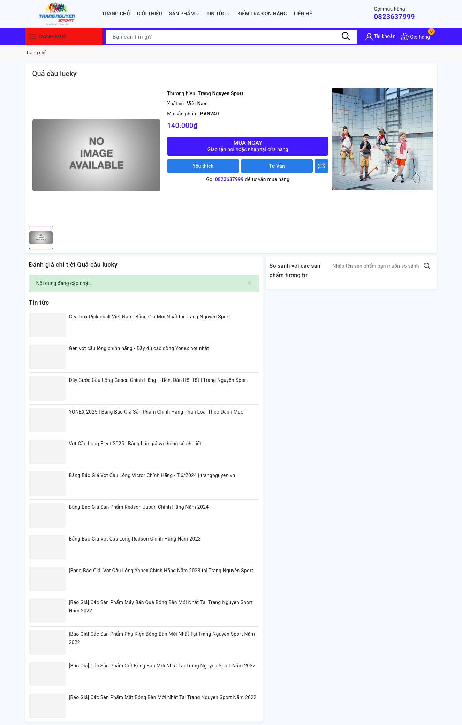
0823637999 (394, 13)
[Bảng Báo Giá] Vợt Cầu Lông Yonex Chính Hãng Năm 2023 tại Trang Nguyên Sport (161, 570)
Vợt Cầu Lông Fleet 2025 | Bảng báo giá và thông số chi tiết (135, 443)
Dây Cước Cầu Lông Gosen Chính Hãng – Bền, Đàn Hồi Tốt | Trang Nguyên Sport (158, 380)
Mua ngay (247, 145)
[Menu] (32, 37)
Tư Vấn (277, 166)
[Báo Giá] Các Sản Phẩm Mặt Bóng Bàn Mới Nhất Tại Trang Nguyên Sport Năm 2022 (163, 697)
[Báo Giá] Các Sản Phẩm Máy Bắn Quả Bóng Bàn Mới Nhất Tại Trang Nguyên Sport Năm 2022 (161, 606)
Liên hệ (303, 13)
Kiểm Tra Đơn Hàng (262, 13)
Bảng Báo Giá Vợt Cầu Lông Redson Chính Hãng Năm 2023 (135, 539)
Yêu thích (202, 166)
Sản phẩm (184, 13)
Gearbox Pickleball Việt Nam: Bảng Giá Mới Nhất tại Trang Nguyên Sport (149, 316)
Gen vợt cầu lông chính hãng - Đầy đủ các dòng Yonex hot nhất (139, 348)
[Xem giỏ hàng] (415, 37)
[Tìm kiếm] (346, 36)
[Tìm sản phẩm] (231, 37)
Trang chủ (116, 13)
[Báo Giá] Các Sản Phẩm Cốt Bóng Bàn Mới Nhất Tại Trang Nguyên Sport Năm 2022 (162, 666)
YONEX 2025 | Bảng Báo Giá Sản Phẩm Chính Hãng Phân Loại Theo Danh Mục (156, 412)
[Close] (249, 283)
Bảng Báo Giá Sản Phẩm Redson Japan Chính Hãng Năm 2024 (139, 507)
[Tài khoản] (380, 36)
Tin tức (218, 13)
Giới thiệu (149, 13)
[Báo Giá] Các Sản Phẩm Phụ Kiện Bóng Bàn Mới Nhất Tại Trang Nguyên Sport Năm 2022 (162, 638)
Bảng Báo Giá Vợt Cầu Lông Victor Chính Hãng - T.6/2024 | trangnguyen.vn (152, 475)
